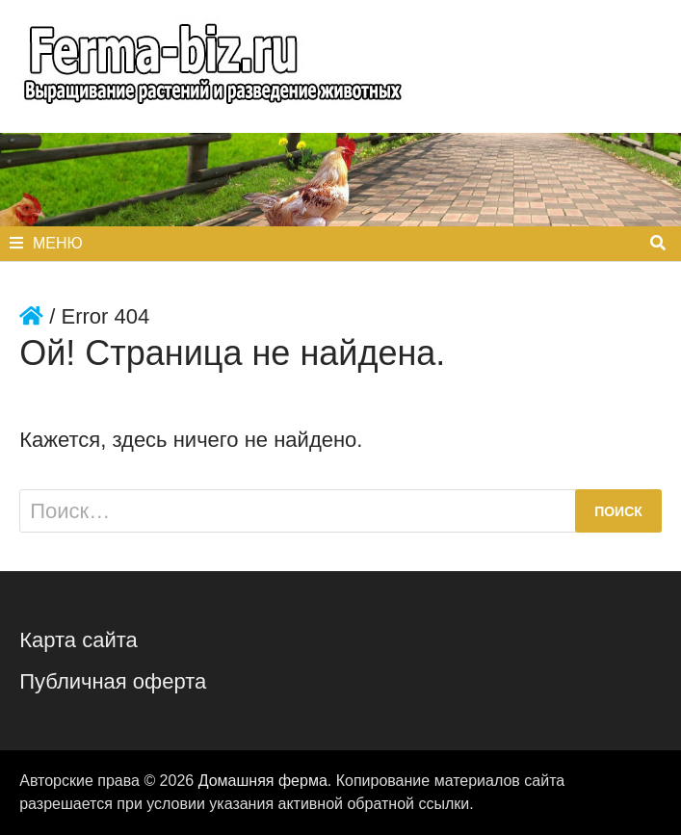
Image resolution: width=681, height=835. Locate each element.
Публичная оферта (112, 681)
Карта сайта (78, 640)
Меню (46, 243)
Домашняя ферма (262, 780)
